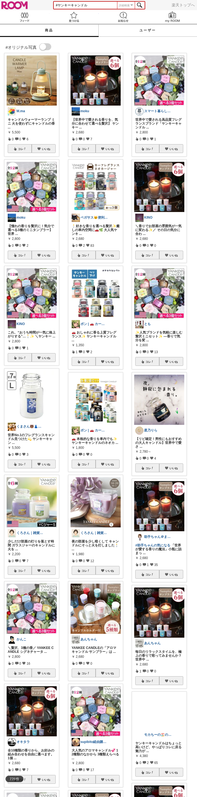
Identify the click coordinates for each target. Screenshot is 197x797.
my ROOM (172, 17)
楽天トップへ (183, 5)
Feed (24, 17)
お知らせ (123, 17)
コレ (22, 148)
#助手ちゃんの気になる (152, 545)
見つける (74, 17)
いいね (46, 148)
